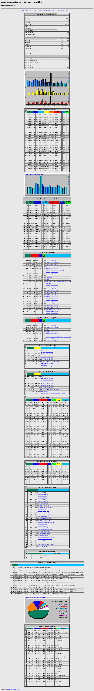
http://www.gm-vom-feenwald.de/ (54, 309)
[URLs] (40, 10)
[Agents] (65, 10)
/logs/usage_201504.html (52, 298)
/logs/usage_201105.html (52, 313)
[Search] (60, 10)
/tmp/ (47, 279)
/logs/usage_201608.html (52, 287)
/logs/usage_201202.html (52, 268)
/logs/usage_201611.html (52, 307)
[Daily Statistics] (26, 10)
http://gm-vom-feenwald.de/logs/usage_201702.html (58, 281)
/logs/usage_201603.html (52, 260)
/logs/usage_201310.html (52, 301)
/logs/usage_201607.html (52, 300)
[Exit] (47, 10)
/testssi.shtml (49, 277)
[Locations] (69, 10)
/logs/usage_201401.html (52, 296)
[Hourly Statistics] (34, 10)
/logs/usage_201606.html (52, 305)
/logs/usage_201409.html (52, 292)
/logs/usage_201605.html (52, 285)
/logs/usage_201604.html (52, 264)
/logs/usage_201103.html (52, 311)
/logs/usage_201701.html (52, 290)
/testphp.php (49, 275)
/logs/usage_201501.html (52, 303)
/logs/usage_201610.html (52, 294)
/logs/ (47, 259)
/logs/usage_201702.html (52, 262)
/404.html (48, 283)
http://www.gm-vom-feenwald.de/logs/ (55, 270)
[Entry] (44, 10)
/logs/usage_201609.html (52, 288)
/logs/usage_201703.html (52, 272)
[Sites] (51, 10)
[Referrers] (55, 10)
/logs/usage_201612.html (52, 273)
